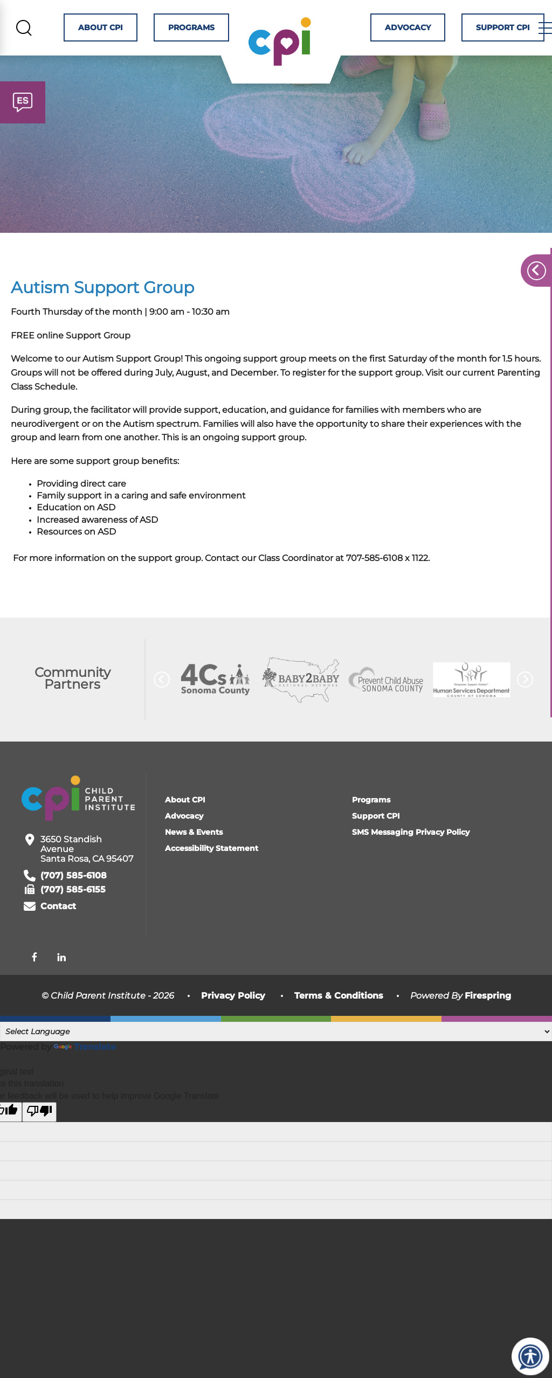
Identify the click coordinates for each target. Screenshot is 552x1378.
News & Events (194, 852)
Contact (58, 926)
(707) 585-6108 (73, 895)
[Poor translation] (39, 1131)
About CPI (100, 29)
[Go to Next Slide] (525, 699)
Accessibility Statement (211, 868)
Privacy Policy (233, 1015)
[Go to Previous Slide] (162, 699)
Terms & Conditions (338, 1015)
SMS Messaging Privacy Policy (411, 852)
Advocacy (415, 29)
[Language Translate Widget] (276, 1051)
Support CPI (510, 29)
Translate (85, 1066)
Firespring (488, 1015)
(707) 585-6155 (73, 909)
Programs (191, 29)
